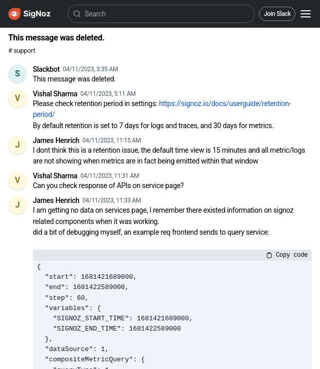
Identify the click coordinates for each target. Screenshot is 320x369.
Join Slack (277, 13)
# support (21, 50)
